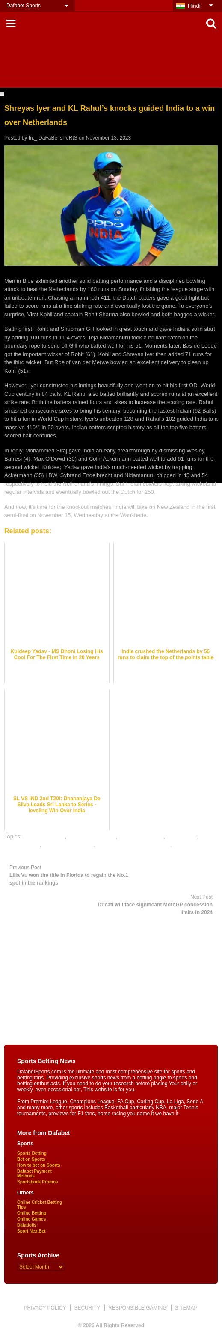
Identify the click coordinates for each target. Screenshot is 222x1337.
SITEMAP (186, 1308)
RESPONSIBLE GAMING (137, 1308)
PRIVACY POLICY (45, 1308)
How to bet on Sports (38, 1165)
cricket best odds (44, 836)
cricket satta (181, 836)
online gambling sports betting (133, 844)
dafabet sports (21, 844)
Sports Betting (32, 1153)
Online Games (31, 1219)
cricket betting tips (141, 836)
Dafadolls (26, 1225)
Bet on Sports (31, 1159)
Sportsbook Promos (37, 1182)
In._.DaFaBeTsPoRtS (53, 138)
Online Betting (31, 1213)
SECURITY (87, 1308)
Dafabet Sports (23, 6)
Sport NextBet (31, 1231)
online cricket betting (68, 844)
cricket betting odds (92, 836)
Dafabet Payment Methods (34, 1173)
